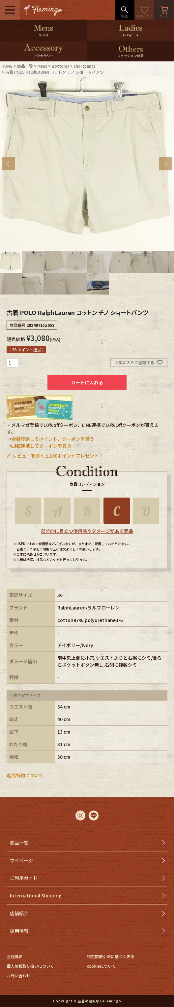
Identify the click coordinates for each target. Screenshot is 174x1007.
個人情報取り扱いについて (30, 966)
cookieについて (101, 966)
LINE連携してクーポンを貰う (41, 445)
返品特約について (25, 775)
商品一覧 (25, 66)
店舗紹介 (19, 913)
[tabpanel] (87, 164)
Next (165, 163)
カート (164, 10)
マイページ (21, 860)
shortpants (84, 66)
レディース (131, 34)
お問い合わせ (18, 975)
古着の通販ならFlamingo (99, 1000)
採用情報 (19, 930)
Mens (42, 66)
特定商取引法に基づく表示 (110, 956)
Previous (8, 163)
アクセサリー (43, 55)
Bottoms (60, 66)
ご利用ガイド (24, 878)
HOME (7, 66)
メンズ (43, 34)
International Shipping (36, 895)
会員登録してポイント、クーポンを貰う (52, 438)
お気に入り (144, 10)
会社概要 (14, 956)
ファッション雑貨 (130, 55)
